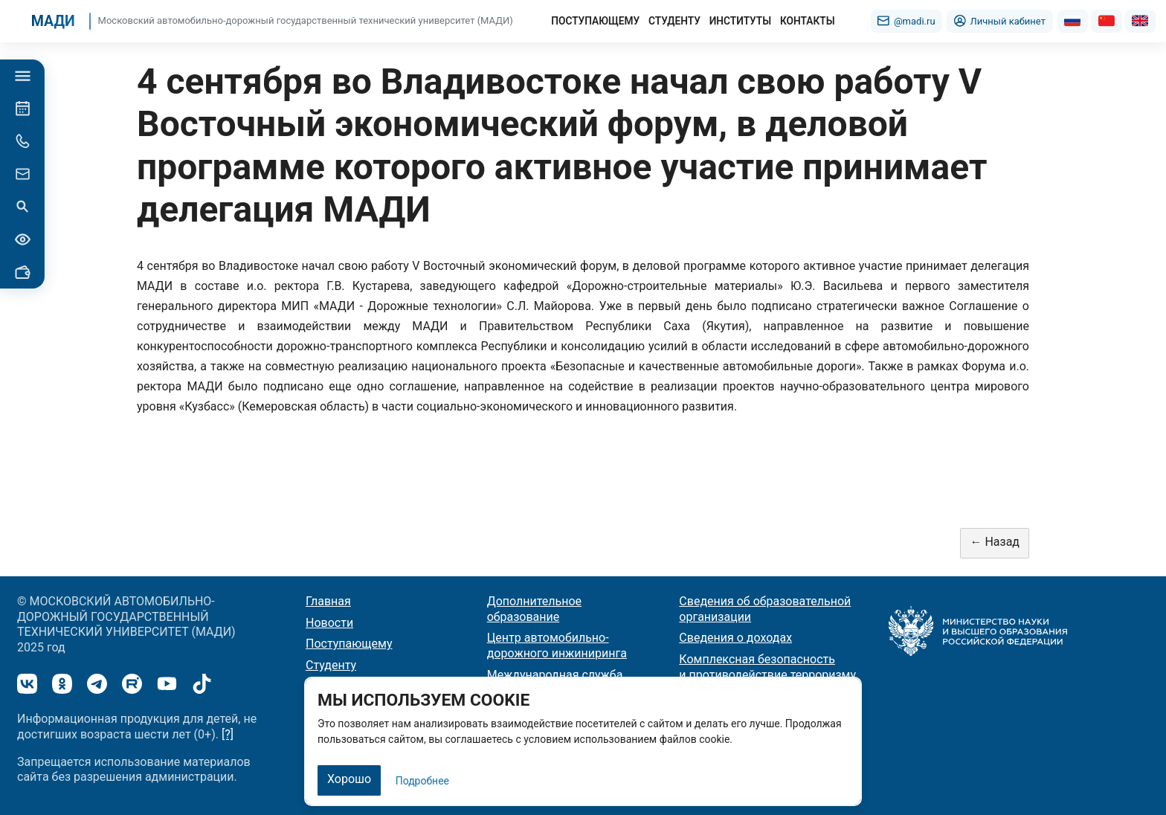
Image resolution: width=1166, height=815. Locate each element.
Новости (329, 622)
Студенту (331, 665)
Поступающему (349, 644)
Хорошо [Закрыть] (349, 779)
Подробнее (422, 781)
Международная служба (555, 674)
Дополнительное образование (534, 608)
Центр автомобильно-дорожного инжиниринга (557, 645)
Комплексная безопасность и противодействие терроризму (767, 667)
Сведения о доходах (735, 638)
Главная (328, 600)
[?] (227, 734)
